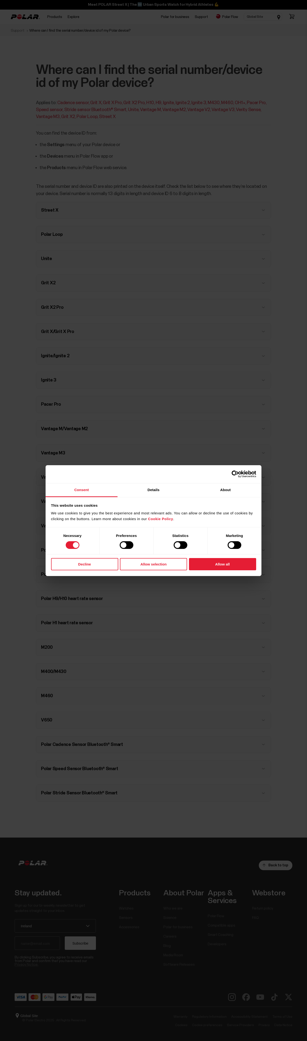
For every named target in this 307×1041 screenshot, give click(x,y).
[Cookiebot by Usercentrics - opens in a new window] (235, 474)
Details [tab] (153, 490)
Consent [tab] (81, 490)
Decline (84, 564)
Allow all (222, 564)
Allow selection (153, 564)
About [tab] (225, 490)
